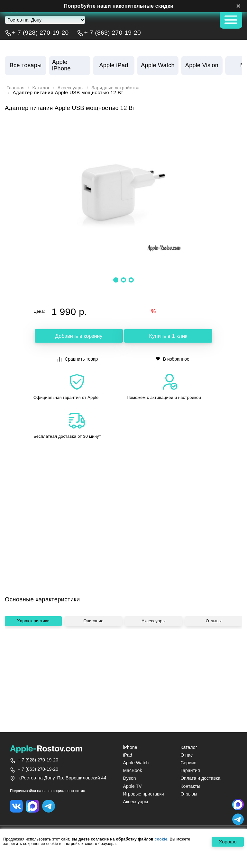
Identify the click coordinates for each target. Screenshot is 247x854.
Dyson (129, 778)
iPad (127, 755)
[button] (115, 280)
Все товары (25, 65)
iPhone (130, 747)
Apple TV (132, 786)
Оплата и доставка (200, 778)
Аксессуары (74, 87)
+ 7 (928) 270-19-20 (40, 33)
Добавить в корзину (78, 336)
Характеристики (33, 683)
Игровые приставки (143, 794)
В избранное (172, 358)
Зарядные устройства (122, 87)
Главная (16, 87)
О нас (186, 755)
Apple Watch (136, 762)
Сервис (188, 762)
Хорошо (226, 842)
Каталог (43, 87)
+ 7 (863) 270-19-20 (112, 33)
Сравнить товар (78, 358)
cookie (161, 839)
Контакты (190, 786)
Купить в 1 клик (168, 336)
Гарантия (190, 770)
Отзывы (213, 683)
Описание (93, 683)
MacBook (132, 770)
